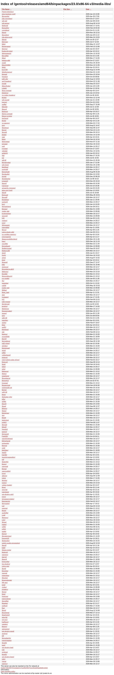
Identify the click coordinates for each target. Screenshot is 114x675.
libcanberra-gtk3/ (8, 269)
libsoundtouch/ (7, 276)
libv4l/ (4, 569)
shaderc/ (5, 589)
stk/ (3, 332)
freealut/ (5, 77)
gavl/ (3, 645)
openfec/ (5, 320)
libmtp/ (4, 390)
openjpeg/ (5, 492)
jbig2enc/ (5, 93)
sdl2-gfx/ (5, 79)
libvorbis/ (5, 571)
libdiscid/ (5, 26)
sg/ (3, 158)
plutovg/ (5, 357)
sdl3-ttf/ (4, 392)
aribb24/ (5, 153)
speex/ (4, 483)
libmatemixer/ (6, 536)
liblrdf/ (4, 193)
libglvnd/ (5, 552)
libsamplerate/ (7, 580)
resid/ (4, 63)
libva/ (4, 487)
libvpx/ (4, 592)
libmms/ (4, 49)
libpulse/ (5, 578)
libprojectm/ (6, 501)
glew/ (4, 367)
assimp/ (4, 633)
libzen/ (4, 464)
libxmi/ (4, 130)
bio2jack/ (5, 118)
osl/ (3, 506)
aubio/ (4, 323)
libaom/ (4, 626)
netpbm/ (5, 624)
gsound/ (5, 216)
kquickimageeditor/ (8, 457)
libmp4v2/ (5, 380)
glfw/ (3, 399)
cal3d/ (4, 285)
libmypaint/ (6, 503)
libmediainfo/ (6, 638)
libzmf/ (4, 339)
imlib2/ (4, 422)
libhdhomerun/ (7, 72)
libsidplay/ (5, 200)
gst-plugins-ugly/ (8, 494)
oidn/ (3, 659)
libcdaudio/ (6, 174)
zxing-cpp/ (5, 566)
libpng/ (4, 534)
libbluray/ (5, 272)
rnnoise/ (5, 149)
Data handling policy (8, 671)
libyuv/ (4, 230)
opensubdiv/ (6, 471)
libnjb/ (4, 121)
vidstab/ (4, 151)
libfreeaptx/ (6, 225)
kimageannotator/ (8, 499)
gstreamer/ (6, 629)
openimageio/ (7, 640)
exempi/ (5, 508)
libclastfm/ (5, 28)
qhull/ (4, 350)
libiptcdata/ (6, 142)
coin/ (3, 520)
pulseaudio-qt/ (7, 387)
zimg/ (4, 258)
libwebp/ (5, 603)
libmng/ (4, 446)
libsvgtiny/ (5, 35)
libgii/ (4, 364)
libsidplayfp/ (6, 179)
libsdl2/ (4, 654)
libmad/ (4, 425)
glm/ (3, 316)
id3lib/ (4, 401)
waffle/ (4, 104)
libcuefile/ (5, 56)
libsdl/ (4, 418)
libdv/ (4, 139)
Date (87, 9)
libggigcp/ (5, 128)
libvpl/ (4, 610)
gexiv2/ (4, 432)
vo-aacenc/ (6, 123)
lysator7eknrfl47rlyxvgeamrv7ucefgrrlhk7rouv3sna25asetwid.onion (24, 668)
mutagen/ (5, 297)
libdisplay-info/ (7, 397)
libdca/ (4, 374)
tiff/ (3, 636)
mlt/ (3, 650)
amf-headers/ (6, 81)
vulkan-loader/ (7, 485)
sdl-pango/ (5, 23)
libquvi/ (4, 109)
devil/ (4, 253)
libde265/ (5, 462)
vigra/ (4, 478)
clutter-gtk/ (5, 211)
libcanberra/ (6, 378)
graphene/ (5, 376)
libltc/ (4, 44)
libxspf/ (4, 132)
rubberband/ (6, 355)
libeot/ (4, 32)
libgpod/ (5, 262)
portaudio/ (5, 443)
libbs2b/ (4, 107)
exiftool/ (4, 606)
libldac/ (4, 290)
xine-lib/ (4, 490)
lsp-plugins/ (6, 564)
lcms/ (4, 473)
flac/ (3, 608)
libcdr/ (4, 510)
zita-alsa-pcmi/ (7, 37)
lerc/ (3, 204)
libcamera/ (5, 613)
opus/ (4, 497)
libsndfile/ (5, 601)
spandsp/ (5, 283)
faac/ (3, 241)
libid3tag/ (5, 167)
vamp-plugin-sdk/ (8, 232)
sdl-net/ (4, 21)
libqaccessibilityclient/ (9, 239)
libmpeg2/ (5, 434)
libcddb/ (4, 274)
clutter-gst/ (5, 288)
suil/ (3, 146)
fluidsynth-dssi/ (7, 51)
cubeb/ (4, 88)
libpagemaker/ (7, 311)
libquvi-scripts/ (7, 116)
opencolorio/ (6, 599)
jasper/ (4, 313)
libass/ (4, 411)
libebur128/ (6, 251)
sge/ (3, 137)
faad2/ (4, 452)
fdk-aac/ (5, 582)
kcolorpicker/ (6, 213)
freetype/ (5, 596)
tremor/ (4, 102)
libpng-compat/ (7, 114)
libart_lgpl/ (5, 292)
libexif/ (4, 545)
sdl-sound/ (5, 100)
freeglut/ (5, 429)
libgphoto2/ (6, 615)
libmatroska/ (6, 162)
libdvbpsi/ (5, 329)
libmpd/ (4, 74)
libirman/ (5, 42)
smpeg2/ (5, 181)
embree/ (5, 652)
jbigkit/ (4, 135)
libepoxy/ (5, 517)
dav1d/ (4, 557)
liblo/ (3, 325)
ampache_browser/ (9, 188)
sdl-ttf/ (4, 160)
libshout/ (5, 111)
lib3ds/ (4, 97)
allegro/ (4, 476)
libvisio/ (4, 480)
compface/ (5, 30)
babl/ (3, 548)
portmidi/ (5, 169)
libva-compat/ (6, 90)
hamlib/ (4, 455)
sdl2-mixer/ (6, 343)
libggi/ (4, 406)
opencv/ (5, 664)
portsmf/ (5, 202)
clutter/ (4, 587)
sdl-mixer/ (5, 165)
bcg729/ (5, 70)
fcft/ (3, 218)
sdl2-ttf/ (4, 318)
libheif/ (4, 427)
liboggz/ (4, 209)
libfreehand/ (6, 441)
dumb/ (4, 176)
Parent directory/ (8, 12)
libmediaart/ (6, 246)
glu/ (3, 415)
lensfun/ (5, 306)
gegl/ (3, 585)
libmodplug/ (6, 341)
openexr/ (5, 555)
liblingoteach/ (6, 53)
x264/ (4, 529)
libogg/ (4, 469)
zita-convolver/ (7, 19)
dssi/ (3, 260)
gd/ (3, 459)
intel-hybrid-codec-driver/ (11, 360)
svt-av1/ (5, 620)
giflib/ (4, 353)
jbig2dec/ (5, 450)
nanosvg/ (5, 186)
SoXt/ (4, 255)
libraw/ (4, 522)
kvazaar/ (5, 383)
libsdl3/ (4, 643)
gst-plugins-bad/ (7, 647)
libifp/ (4, 67)
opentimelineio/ (7, 439)
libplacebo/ (6, 541)
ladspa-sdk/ (6, 60)
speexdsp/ (5, 575)
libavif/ (4, 404)
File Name (6, 9)
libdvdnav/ (5, 413)
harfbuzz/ (5, 622)
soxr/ (3, 223)
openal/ (4, 573)
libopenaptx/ (6, 46)
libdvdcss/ (5, 309)
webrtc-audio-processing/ (11, 543)
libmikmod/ (6, 304)
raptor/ (4, 524)
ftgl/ (3, 155)
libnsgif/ (4, 197)
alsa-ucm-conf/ (7, 190)
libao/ (4, 394)
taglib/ (4, 531)
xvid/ (3, 448)
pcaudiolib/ (6, 336)
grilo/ (3, 369)
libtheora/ (5, 371)
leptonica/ (5, 420)
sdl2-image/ (6, 302)
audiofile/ (5, 513)
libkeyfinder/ (6, 86)
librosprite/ (5, 16)
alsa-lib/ (4, 617)
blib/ (3, 264)
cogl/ (3, 515)
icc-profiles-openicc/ (9, 234)
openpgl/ (5, 466)
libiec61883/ (6, 65)
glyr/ (3, 125)
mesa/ (4, 661)
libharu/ (4, 408)
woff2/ (4, 327)
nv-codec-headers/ (8, 95)
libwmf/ (4, 559)
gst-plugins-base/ (8, 657)
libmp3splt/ (6, 172)
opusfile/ (5, 244)
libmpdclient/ (6, 206)
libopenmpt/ (6, 385)
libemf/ (4, 183)
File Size (66, 9)
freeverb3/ (5, 538)
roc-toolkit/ (5, 278)
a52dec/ (5, 346)
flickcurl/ (5, 362)
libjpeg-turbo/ (6, 550)
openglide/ (5, 227)
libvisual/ (5, 195)
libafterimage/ (7, 248)
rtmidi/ (4, 83)
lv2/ (3, 299)
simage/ (5, 144)
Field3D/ (5, 436)
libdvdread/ (6, 348)
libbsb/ (4, 39)
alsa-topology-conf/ (8, 14)
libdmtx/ (4, 334)
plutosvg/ (5, 267)
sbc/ (3, 295)
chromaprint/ (6, 237)
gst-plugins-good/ (8, 631)
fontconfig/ (5, 562)
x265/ (4, 527)
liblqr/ (4, 58)
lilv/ (3, 281)
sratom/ (4, 220)
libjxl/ (4, 594)
